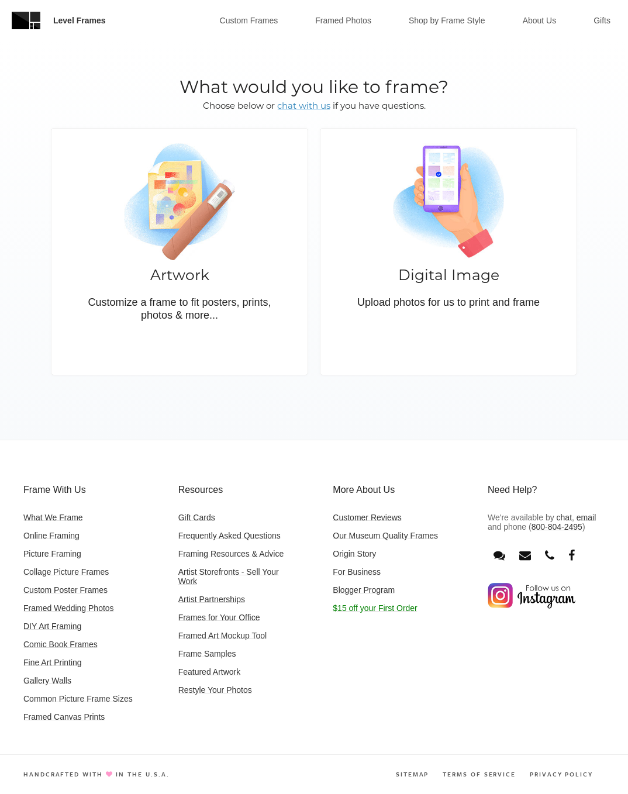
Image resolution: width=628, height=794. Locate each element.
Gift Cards (196, 517)
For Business (357, 571)
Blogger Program (364, 590)
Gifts (602, 20)
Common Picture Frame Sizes (78, 698)
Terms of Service (479, 774)
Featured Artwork (209, 671)
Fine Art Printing (52, 662)
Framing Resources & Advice (231, 553)
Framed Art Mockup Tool (222, 635)
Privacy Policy (561, 774)
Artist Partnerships (211, 599)
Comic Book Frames (60, 644)
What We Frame (53, 517)
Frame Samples (207, 653)
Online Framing (51, 535)
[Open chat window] (499, 555)
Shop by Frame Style (447, 20)
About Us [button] (540, 20)
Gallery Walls (47, 680)
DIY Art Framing (52, 626)
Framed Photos (343, 20)
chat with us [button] (303, 105)
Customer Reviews (367, 517)
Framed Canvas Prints (64, 716)
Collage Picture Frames (66, 571)
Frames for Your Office (219, 617)
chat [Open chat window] (564, 517)
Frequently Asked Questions (229, 535)
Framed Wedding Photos (68, 608)
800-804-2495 (557, 526)
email (586, 517)
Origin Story (354, 553)
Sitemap (412, 774)
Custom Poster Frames (65, 590)
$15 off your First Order (375, 608)
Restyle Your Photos (215, 690)
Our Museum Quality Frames (385, 535)
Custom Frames (249, 20)
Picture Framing (52, 553)
